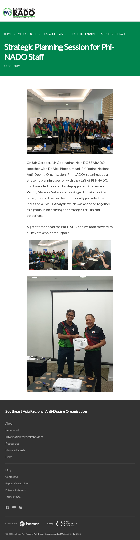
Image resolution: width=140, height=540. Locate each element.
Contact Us (11, 476)
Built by (64, 523)
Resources (12, 443)
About (9, 423)
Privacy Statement (15, 490)
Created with (24, 523)
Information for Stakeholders (24, 437)
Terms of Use (13, 496)
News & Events (15, 450)
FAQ (8, 470)
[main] (70, 211)
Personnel (12, 430)
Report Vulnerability (17, 483)
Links (8, 457)
